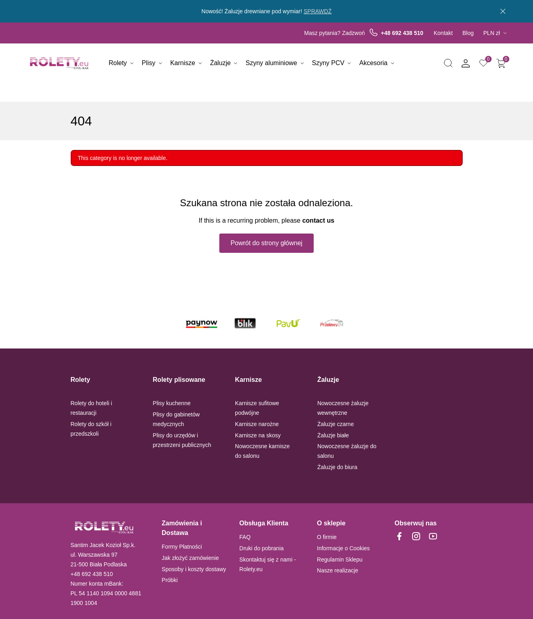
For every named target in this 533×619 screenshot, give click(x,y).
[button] (448, 63)
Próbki (170, 580)
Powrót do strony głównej (266, 243)
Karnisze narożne (257, 424)
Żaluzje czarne (335, 424)
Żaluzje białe (333, 435)
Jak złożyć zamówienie (190, 558)
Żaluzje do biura (337, 467)
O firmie (327, 537)
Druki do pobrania (261, 548)
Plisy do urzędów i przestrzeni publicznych (182, 440)
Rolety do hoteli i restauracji (91, 408)
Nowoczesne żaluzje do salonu (346, 451)
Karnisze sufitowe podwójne (257, 408)
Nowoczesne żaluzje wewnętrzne (343, 408)
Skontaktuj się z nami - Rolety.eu (267, 564)
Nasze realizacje (337, 570)
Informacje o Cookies (343, 548)
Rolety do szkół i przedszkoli (91, 429)
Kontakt (443, 33)
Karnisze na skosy (258, 435)
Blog (468, 33)
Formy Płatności (182, 546)
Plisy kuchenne (171, 403)
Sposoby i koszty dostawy (194, 569)
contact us (318, 220)
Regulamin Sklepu (340, 559)
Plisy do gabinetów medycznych (176, 419)
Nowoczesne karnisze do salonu (262, 451)
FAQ (245, 537)
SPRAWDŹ (317, 11)
